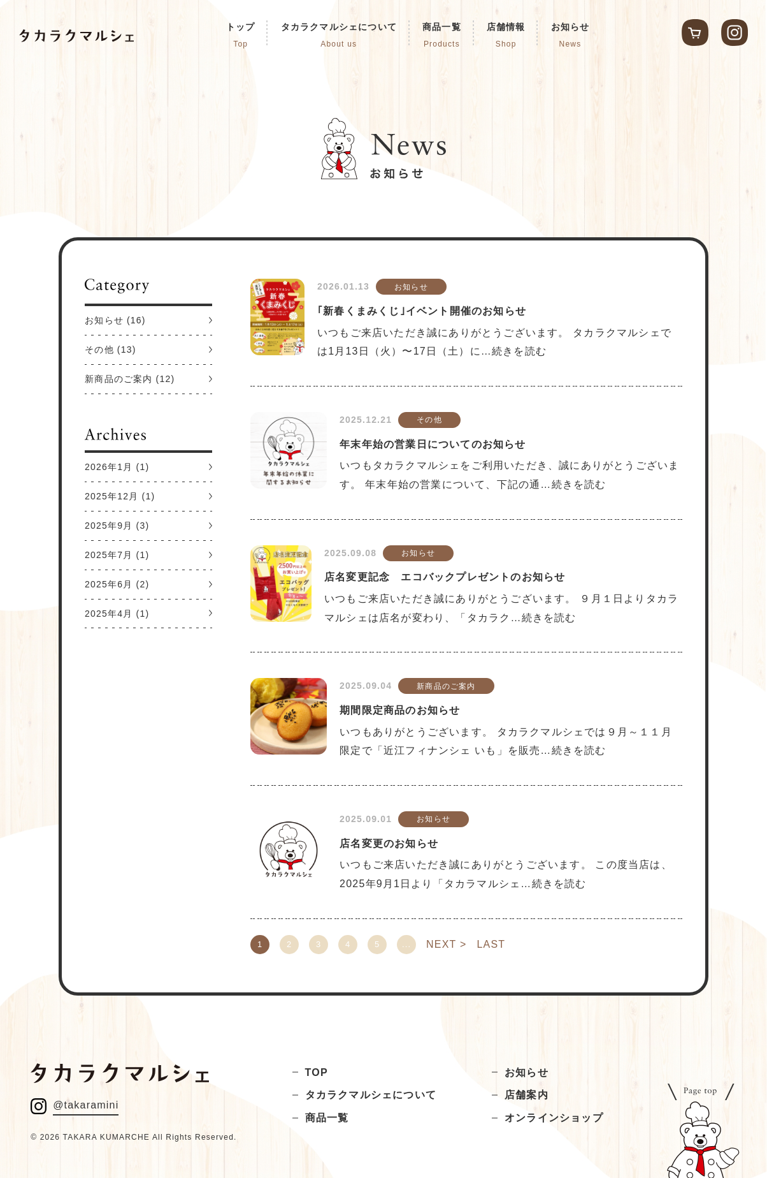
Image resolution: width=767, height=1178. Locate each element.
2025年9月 (109, 525)
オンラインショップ (554, 1117)
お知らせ (104, 320)
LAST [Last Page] (491, 944)
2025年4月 (109, 613)
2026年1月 (109, 467)
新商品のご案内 (118, 379)
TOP (316, 1072)
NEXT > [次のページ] (446, 944)
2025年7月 (109, 555)
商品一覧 (327, 1117)
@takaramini (85, 1105)
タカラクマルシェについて (370, 1094)
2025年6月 (109, 584)
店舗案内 (526, 1094)
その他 (99, 349)
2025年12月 (111, 496)
